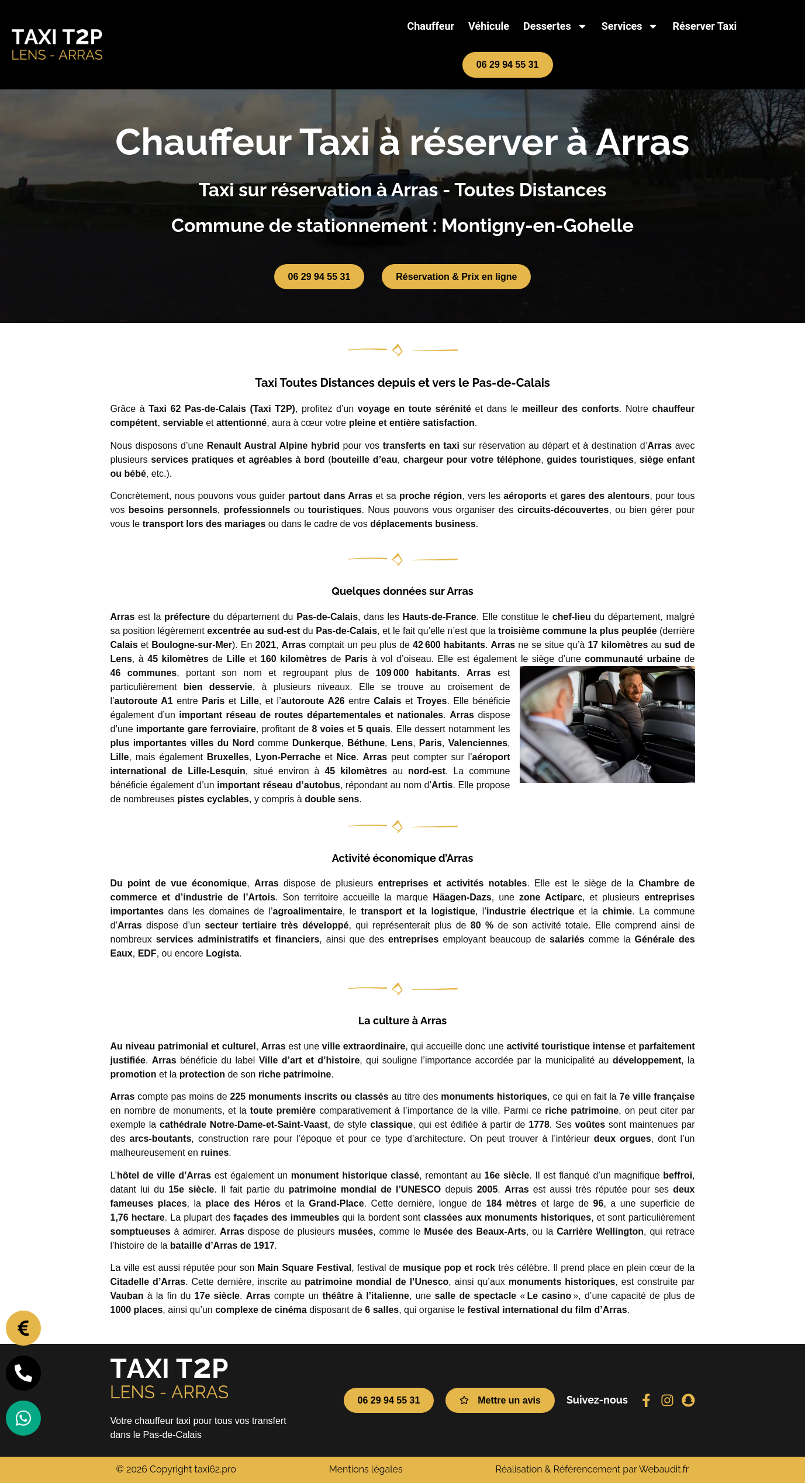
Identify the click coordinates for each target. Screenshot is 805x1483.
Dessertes (555, 26)
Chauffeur (430, 26)
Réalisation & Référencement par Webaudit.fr (592, 1469)
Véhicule (488, 26)
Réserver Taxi (704, 26)
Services (630, 26)
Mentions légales (366, 1469)
